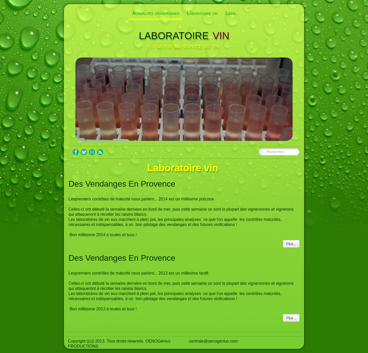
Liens (230, 13)
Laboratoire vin (202, 13)
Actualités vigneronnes (155, 13)
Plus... (291, 244)
